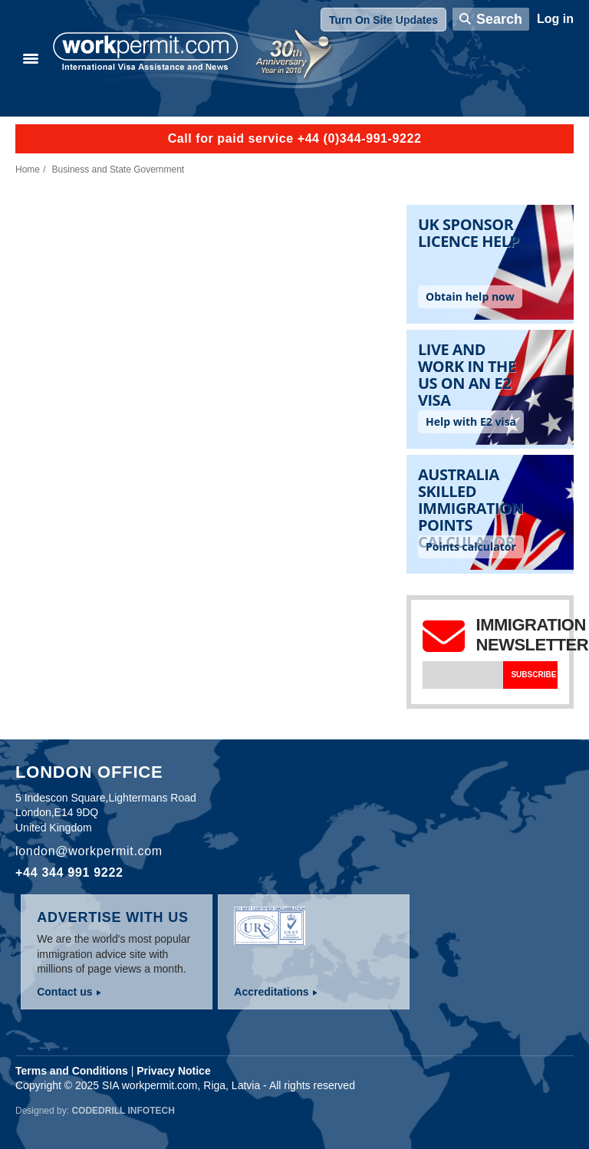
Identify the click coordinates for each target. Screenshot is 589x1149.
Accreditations (271, 992)
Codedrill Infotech (122, 1110)
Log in (555, 18)
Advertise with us (113, 917)
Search (499, 19)
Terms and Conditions (71, 1071)
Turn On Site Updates (383, 20)
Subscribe (533, 674)
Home (27, 169)
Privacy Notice (174, 1071)
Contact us (64, 992)
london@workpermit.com (89, 851)
